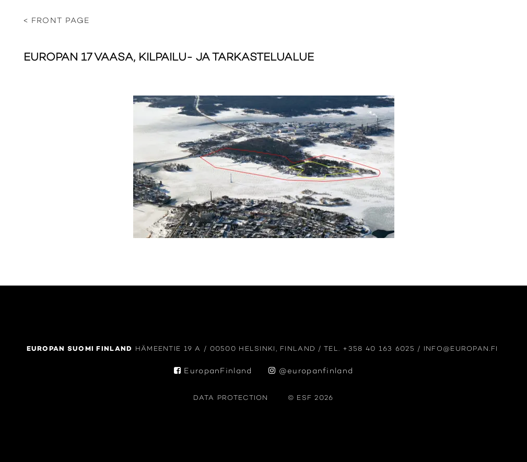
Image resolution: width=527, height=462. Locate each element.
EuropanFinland (213, 371)
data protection (230, 398)
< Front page (57, 21)
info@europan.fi (462, 349)
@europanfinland (310, 371)
